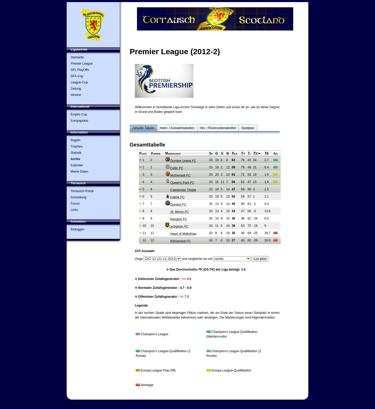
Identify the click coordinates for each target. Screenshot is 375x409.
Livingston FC (176, 226)
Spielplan (247, 128)
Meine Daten (79, 171)
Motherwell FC (177, 175)
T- (249, 153)
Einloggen (77, 229)
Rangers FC (176, 219)
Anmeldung (78, 197)
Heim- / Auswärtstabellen (177, 128)
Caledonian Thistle (180, 190)
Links (74, 210)
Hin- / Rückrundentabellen (218, 128)
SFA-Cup (77, 76)
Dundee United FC (180, 161)
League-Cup (79, 82)
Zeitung (76, 88)
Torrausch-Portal (82, 191)
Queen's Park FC (179, 183)
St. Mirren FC (177, 212)
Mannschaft (173, 153)
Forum (75, 203)
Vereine (76, 95)
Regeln (75, 140)
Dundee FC (175, 204)
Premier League (82, 63)
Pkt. (235, 153)
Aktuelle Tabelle (143, 128)
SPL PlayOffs (80, 70)
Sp (211, 153)
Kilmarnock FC (178, 241)
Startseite (77, 57)
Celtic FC (174, 168)
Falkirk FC (175, 197)
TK (267, 153)
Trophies (77, 146)
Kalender (77, 165)
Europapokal (79, 121)
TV (257, 153)
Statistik (76, 153)
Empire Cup (79, 114)
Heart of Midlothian (181, 234)
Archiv (75, 159)
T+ (243, 153)
